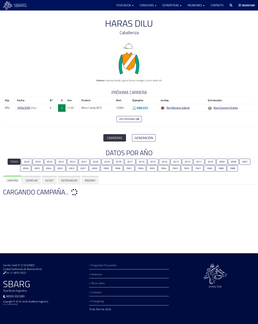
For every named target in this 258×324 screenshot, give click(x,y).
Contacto (217, 5)
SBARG (15, 5)
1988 (232, 168)
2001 (83, 168)
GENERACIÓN (144, 137)
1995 (152, 168)
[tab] (12, 180)
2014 (164, 162)
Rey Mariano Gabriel (178, 108)
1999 (106, 168)
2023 (61, 162)
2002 (71, 168)
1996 (140, 168)
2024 (49, 162)
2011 (199, 162)
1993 (175, 168)
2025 (38, 162)
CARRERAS (114, 137)
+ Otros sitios (97, 283)
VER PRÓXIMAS (129, 119)
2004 (48, 168)
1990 (209, 168)
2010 (210, 162)
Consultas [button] (148, 5)
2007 (245, 162)
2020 (95, 162)
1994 (163, 168)
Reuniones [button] (196, 5)
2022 (72, 162)
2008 (233, 162)
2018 (118, 162)
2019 (107, 162)
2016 (141, 162)
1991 (198, 168)
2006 (25, 168)
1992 (186, 168)
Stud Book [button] (125, 5)
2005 (37, 168)
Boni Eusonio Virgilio (226, 108)
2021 (84, 162)
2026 (26, 162)
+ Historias (95, 274)
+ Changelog (96, 301)
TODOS (14, 162)
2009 (222, 162)
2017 (130, 162)
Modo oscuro (15, 296)
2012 (187, 162)
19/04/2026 (23, 108)
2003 (60, 168)
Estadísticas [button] (172, 5)
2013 (176, 162)
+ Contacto (95, 292)
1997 (129, 168)
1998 (117, 168)
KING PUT (142, 108)
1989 (221, 168)
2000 (94, 168)
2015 (153, 162)
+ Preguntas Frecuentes (103, 265)
